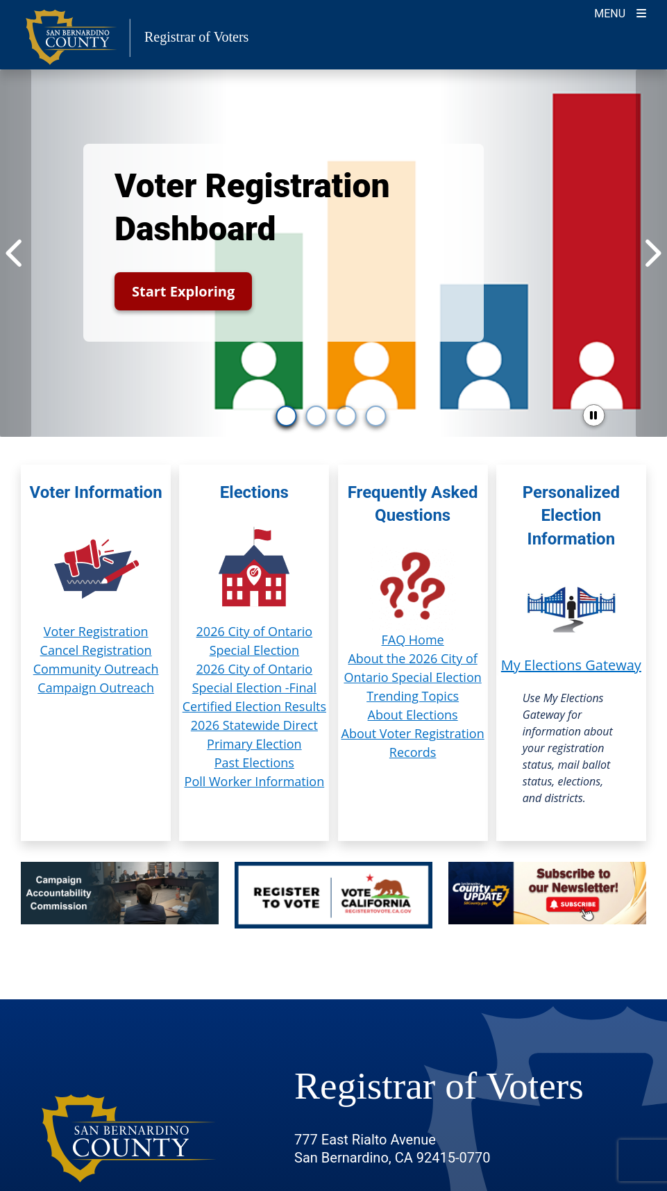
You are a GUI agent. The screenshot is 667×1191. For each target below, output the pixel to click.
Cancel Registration (96, 650)
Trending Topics (412, 696)
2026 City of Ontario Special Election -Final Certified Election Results (254, 687)
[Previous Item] (15, 253)
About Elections (413, 714)
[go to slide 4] (376, 416)
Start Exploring (183, 291)
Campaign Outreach (95, 687)
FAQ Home (413, 639)
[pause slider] (593, 415)
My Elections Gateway (571, 665)
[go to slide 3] (346, 416)
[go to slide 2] (316, 416)
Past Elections (254, 762)
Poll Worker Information (255, 781)
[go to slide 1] (286, 416)
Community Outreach (96, 668)
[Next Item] (651, 253)
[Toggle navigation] (620, 12)
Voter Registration (96, 631)
